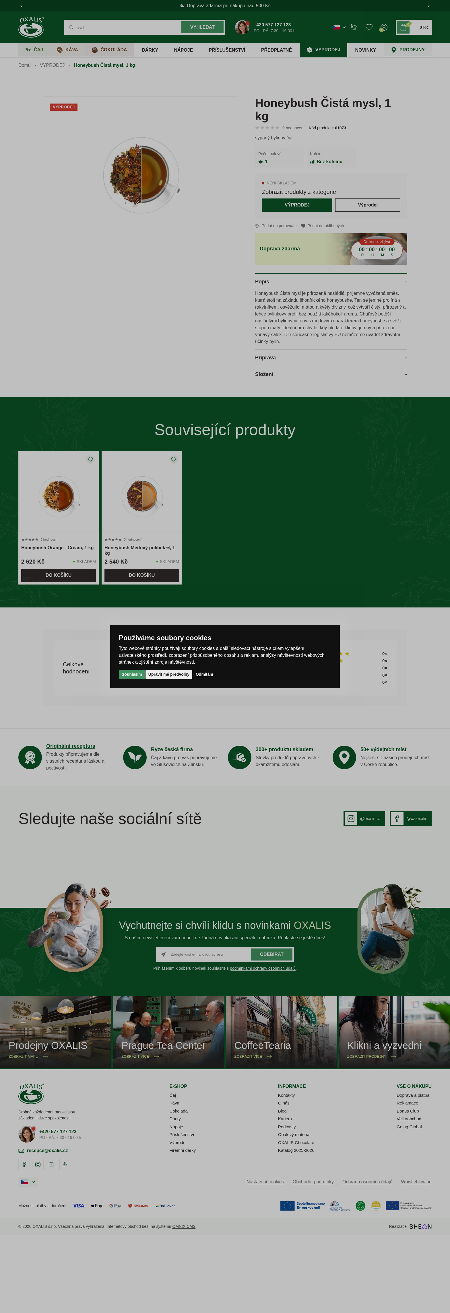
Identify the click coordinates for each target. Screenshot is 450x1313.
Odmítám (204, 674)
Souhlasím (132, 674)
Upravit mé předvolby (168, 674)
